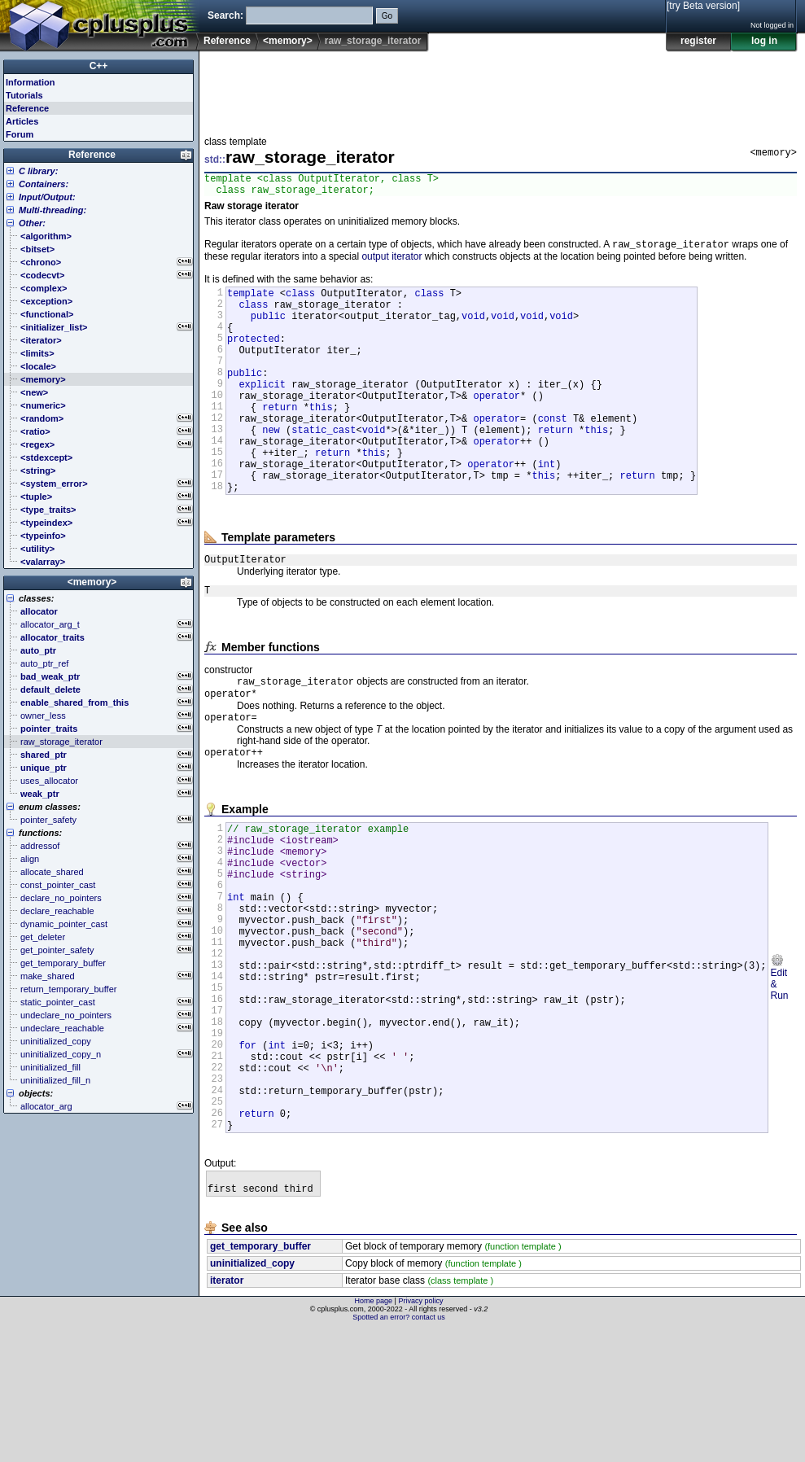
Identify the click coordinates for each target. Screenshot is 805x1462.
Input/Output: (47, 197)
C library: (38, 171)
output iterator (391, 263)
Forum (19, 134)
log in (764, 40)
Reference (227, 40)
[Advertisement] (500, 88)
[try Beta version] (703, 5)
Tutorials (24, 95)
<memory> (288, 40)
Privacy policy (420, 1433)
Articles (22, 121)
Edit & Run (779, 1072)
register (698, 40)
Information (30, 82)
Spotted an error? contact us (398, 1450)
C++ (99, 66)
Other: (32, 223)
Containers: (43, 184)
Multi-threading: (52, 210)
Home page (374, 1433)
